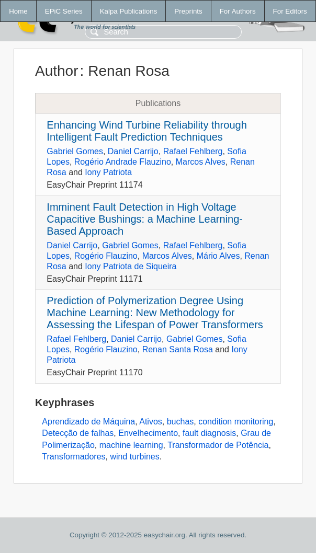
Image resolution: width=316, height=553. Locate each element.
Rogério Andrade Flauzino (122, 161)
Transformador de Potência (217, 445)
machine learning (131, 445)
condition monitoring (235, 421)
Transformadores (73, 456)
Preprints (188, 11)
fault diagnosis (209, 433)
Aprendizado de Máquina (88, 421)
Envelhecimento (148, 433)
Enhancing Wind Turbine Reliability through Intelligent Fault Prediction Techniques (146, 131)
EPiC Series (64, 11)
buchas (180, 421)
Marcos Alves (200, 161)
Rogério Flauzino (106, 255)
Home (18, 11)
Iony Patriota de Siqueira (130, 266)
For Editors (290, 11)
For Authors (238, 11)
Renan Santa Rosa (177, 349)
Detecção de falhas (78, 433)
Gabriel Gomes (75, 151)
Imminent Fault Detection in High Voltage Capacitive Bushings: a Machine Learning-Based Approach (145, 219)
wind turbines (134, 456)
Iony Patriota (108, 172)
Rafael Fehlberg (193, 151)
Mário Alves (218, 255)
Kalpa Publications (128, 11)
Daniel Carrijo (133, 151)
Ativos (150, 421)
